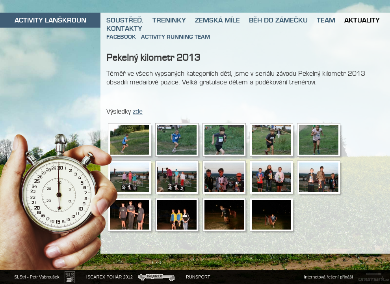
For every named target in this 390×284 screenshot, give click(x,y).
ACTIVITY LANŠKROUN (50, 20)
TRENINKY (169, 20)
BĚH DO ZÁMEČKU (278, 20)
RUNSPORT (198, 277)
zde (138, 111)
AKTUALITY (362, 20)
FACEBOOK (121, 37)
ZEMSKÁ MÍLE (217, 20)
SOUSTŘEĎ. (124, 20)
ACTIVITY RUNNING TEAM (175, 37)
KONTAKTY (124, 28)
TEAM (326, 20)
